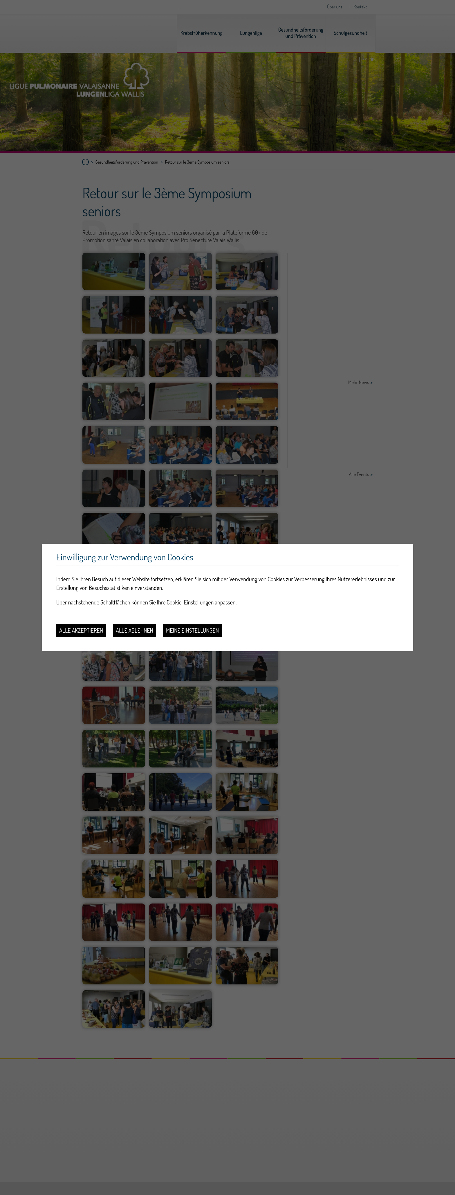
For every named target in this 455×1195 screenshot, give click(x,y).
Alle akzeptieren (81, 630)
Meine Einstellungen (192, 630)
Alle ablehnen (134, 630)
